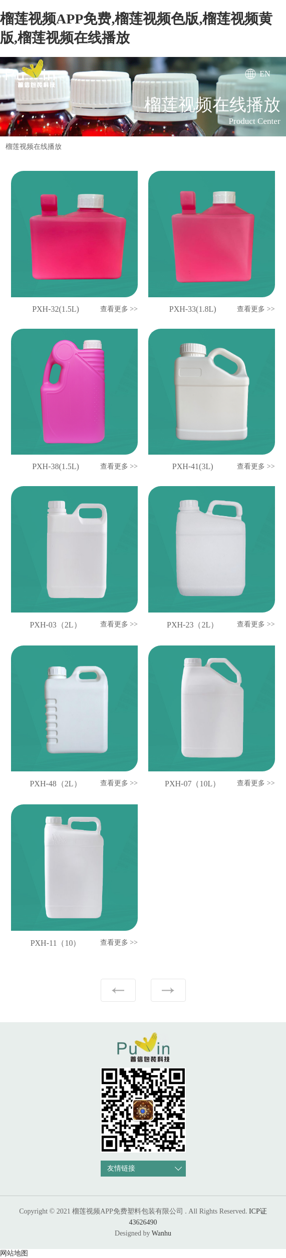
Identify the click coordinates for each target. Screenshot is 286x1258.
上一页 (118, 990)
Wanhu (161, 1233)
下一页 (168, 990)
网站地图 (14, 1253)
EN (264, 73)
